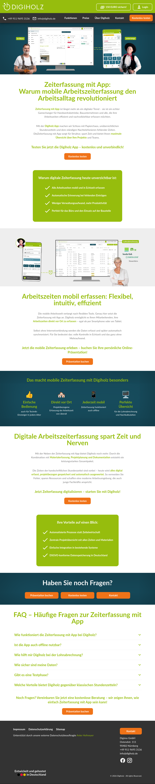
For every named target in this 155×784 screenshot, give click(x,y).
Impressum (19, 729)
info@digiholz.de (129, 753)
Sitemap (60, 729)
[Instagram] (129, 760)
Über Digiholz (102, 17)
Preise (86, 17)
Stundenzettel (75, 470)
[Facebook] (123, 760)
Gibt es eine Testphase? (77, 675)
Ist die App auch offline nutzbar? (77, 645)
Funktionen (70, 17)
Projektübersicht (68, 539)
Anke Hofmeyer (85, 735)
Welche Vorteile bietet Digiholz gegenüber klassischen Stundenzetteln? (77, 685)
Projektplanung (79, 457)
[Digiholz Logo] (23, 6)
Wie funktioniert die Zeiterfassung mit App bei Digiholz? (77, 635)
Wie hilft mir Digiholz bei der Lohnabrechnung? (77, 655)
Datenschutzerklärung (41, 729)
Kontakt (119, 17)
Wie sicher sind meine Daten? (77, 665)
